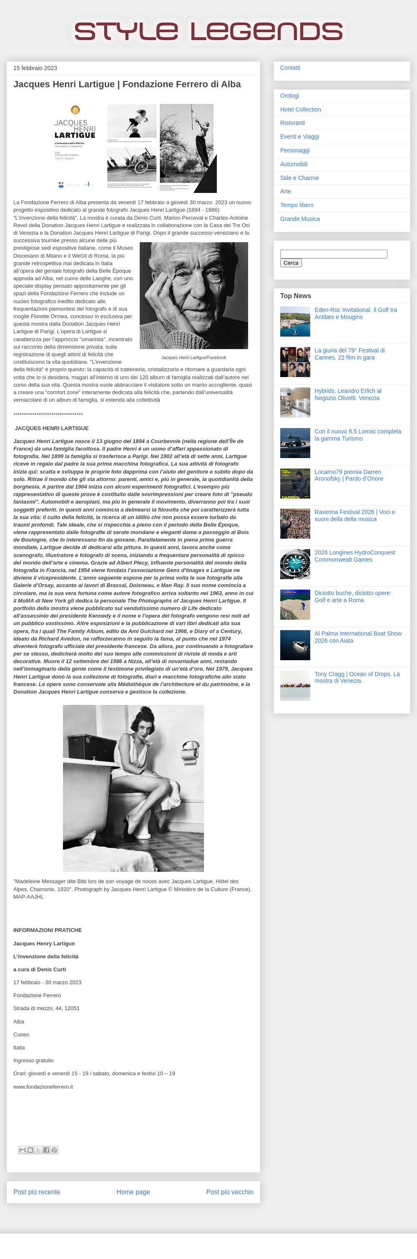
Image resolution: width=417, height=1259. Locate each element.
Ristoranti (292, 122)
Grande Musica (300, 218)
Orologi (289, 95)
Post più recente (36, 1192)
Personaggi (295, 150)
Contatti (290, 67)
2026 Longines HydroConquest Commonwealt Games (355, 556)
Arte (285, 191)
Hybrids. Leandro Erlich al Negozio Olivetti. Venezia (348, 394)
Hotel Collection (300, 109)
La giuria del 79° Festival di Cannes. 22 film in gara (350, 354)
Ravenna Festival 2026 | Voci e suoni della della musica (355, 515)
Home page (133, 1192)
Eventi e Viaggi (299, 136)
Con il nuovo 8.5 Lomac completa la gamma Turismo (358, 435)
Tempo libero (297, 205)
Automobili (293, 164)
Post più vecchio (230, 1192)
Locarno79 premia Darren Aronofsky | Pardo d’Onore (349, 475)
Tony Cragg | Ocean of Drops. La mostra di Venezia (357, 677)
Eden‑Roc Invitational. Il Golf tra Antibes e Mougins (356, 313)
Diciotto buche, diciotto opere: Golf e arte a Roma (353, 596)
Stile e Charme (299, 178)
